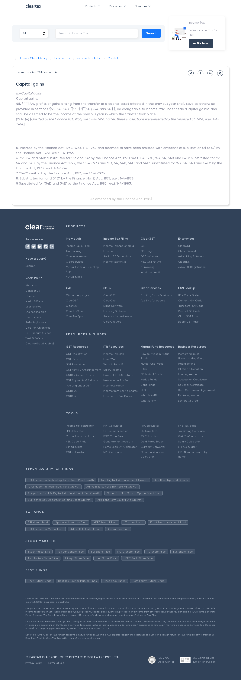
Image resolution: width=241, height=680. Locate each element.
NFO (143, 390)
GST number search (115, 430)
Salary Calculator (189, 441)
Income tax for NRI (114, 261)
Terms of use (56, 662)
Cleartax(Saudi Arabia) (39, 343)
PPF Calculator (112, 425)
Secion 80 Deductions (117, 256)
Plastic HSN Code (189, 311)
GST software (149, 256)
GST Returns (74, 359)
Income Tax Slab (113, 353)
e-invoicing (148, 266)
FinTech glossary (35, 322)
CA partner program (78, 295)
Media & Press (34, 301)
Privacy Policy (33, 662)
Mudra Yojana (186, 363)
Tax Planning (74, 251)
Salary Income (112, 369)
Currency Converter (153, 446)
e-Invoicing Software (191, 256)
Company (143, 6)
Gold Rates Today (152, 441)
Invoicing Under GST (78, 385)
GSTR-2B (71, 390)
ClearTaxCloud (75, 311)
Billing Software (113, 305)
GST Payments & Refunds (82, 380)
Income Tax (110, 251)
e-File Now (200, 43)
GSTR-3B (71, 396)
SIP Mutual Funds (151, 374)
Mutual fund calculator (80, 436)
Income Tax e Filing (78, 245)
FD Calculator (149, 436)
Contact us (32, 290)
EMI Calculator (75, 430)
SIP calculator (74, 446)
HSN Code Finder (188, 295)
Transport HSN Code (191, 305)
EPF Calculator (187, 446)
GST (143, 245)
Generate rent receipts (118, 441)
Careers (30, 295)
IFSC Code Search (115, 436)
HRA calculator (150, 425)
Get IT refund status (190, 436)
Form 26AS (110, 359)
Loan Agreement (188, 374)
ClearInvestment (76, 256)
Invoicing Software (115, 311)
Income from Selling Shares (120, 390)
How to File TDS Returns (118, 374)
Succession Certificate (192, 379)
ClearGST (184, 245)
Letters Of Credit (189, 400)
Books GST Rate (188, 321)
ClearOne (109, 300)
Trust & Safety (34, 338)
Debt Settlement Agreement (196, 390)
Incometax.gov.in (113, 385)
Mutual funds (74, 276)
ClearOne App (112, 321)
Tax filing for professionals (156, 295)
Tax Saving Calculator (191, 430)
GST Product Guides (38, 332)
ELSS (144, 368)
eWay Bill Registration (192, 266)
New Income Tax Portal (117, 380)
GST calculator (75, 452)
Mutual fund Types (152, 363)
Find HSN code (187, 425)
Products (93, 6)
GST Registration (76, 353)
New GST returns (151, 261)
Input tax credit (150, 272)
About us (31, 285)
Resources (118, 6)
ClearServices (74, 261)
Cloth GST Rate (188, 316)
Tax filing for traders (153, 300)
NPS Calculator (112, 452)
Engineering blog (35, 311)
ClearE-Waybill (187, 251)
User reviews (33, 306)
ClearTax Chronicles (37, 327)
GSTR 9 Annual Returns (80, 374)
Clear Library (33, 317)
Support (30, 265)
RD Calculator (149, 430)
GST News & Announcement (83, 369)
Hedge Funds (149, 379)
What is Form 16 (113, 364)
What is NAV (148, 400)
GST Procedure (75, 364)
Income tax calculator (80, 425)
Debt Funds (148, 384)
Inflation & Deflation (190, 368)
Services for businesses (118, 316)
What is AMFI (149, 395)
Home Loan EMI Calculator (120, 446)
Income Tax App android (118, 245)
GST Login (147, 251)
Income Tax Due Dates (117, 396)
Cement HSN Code (190, 300)
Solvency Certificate (191, 384)
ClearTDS (184, 261)
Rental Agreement (189, 395)
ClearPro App (74, 316)
